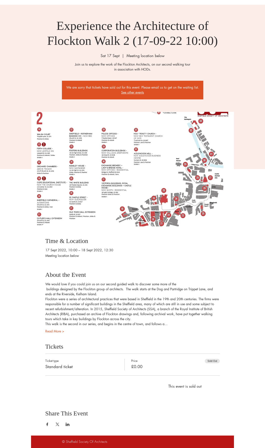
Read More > (54, 331)
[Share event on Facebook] (47, 424)
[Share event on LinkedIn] (68, 424)
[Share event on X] (57, 424)
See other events (132, 92)
